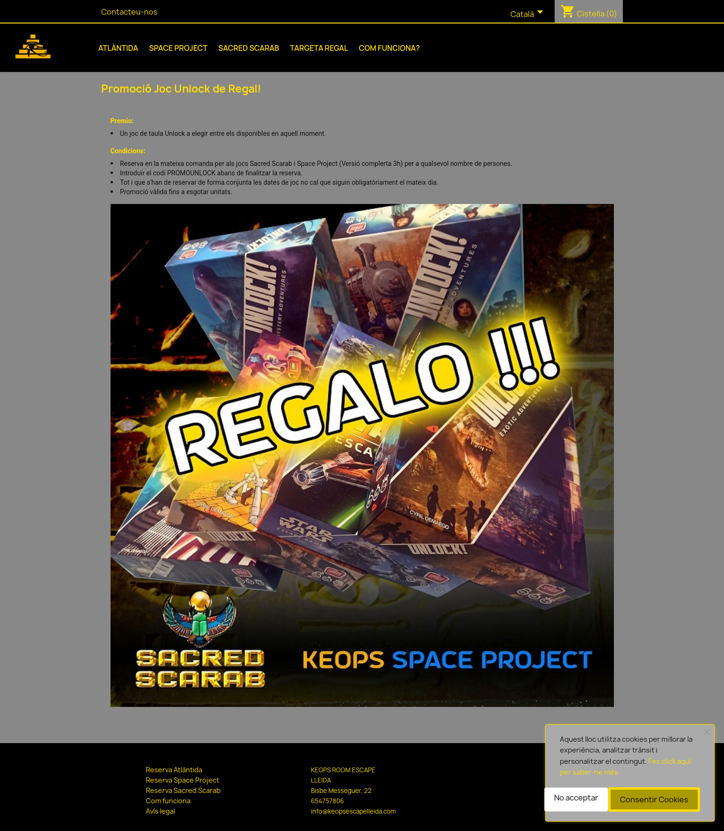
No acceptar (576, 797)
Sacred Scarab (248, 48)
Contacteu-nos (129, 12)
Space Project (178, 48)
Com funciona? (389, 48)
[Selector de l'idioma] (529, 14)
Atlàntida (118, 48)
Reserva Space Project (182, 780)
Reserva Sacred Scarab (183, 790)
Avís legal (160, 811)
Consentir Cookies (654, 799)
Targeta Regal (319, 48)
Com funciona (168, 800)
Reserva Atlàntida (174, 769)
